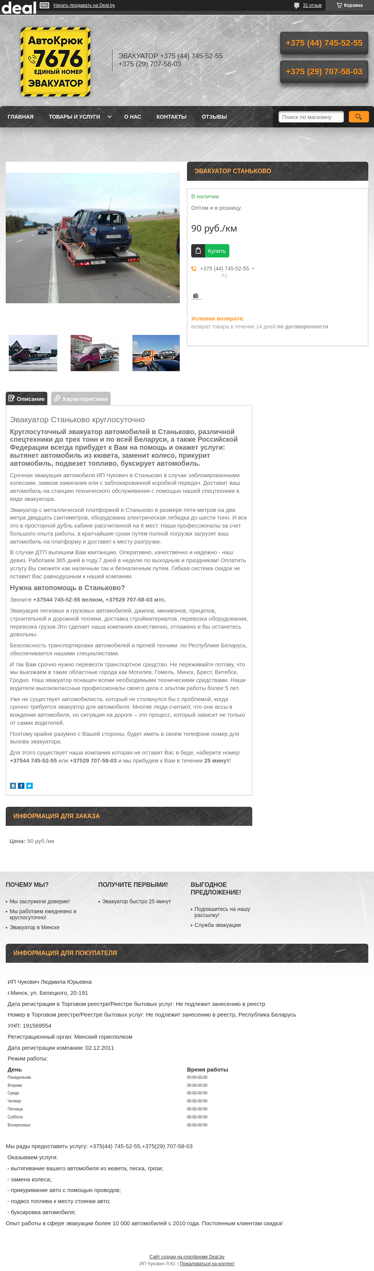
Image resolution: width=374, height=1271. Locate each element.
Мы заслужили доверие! (40, 901)
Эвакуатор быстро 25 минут (136, 901)
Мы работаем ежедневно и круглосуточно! (43, 914)
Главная (21, 117)
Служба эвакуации (218, 925)
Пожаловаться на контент (207, 1263)
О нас (132, 117)
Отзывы (214, 117)
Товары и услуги (74, 117)
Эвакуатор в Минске (35, 927)
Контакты (171, 117)
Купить (217, 251)
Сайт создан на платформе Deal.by (187, 1257)
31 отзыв (312, 5)
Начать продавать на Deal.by (84, 5)
